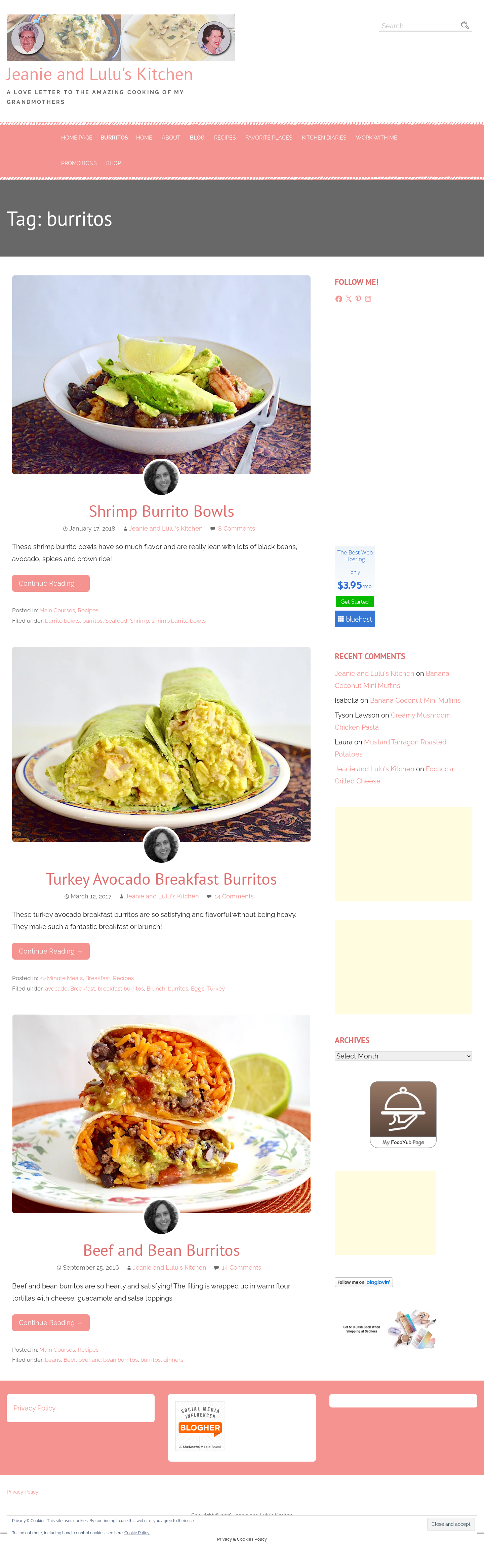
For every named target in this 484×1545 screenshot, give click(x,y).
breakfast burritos (121, 988)
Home (144, 137)
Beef (70, 1359)
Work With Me (376, 137)
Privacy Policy (34, 1408)
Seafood (116, 620)
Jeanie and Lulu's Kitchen (100, 73)
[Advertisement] (403, 854)
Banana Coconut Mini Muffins (415, 700)
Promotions (79, 163)
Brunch (156, 988)
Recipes (225, 137)
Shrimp (139, 620)
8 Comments (236, 528)
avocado (56, 988)
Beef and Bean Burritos (161, 1249)
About (171, 137)
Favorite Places (268, 137)
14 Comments (234, 896)
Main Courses (57, 610)
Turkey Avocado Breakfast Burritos (161, 878)
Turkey (216, 988)
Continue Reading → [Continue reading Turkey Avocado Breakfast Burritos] (51, 951)
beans (53, 1359)
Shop (113, 163)
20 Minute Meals (61, 978)
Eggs (197, 988)
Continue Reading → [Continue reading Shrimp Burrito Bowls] (51, 583)
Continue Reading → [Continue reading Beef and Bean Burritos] (51, 1323)
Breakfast (97, 978)
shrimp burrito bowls (179, 620)
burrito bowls (62, 620)
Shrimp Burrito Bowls (161, 510)
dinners (173, 1359)
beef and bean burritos (108, 1359)
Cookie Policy (137, 1533)
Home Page (76, 137)
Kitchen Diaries (324, 137)
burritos (114, 137)
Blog (197, 137)
